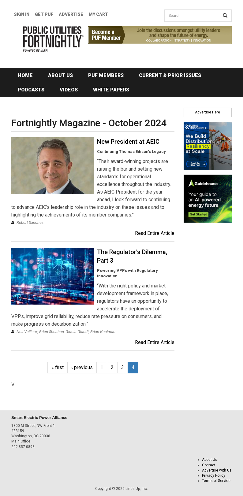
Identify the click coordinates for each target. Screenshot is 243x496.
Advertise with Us (217, 470)
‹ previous (82, 367)
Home (25, 75)
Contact (208, 465)
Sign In (21, 14)
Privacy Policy (213, 475)
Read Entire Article (154, 233)
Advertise (71, 14)
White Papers (111, 90)
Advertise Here (207, 112)
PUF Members (106, 75)
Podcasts (31, 90)
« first (57, 367)
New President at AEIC (128, 141)
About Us (60, 75)
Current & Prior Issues (170, 75)
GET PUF (44, 14)
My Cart (98, 14)
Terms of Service (216, 481)
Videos (69, 90)
